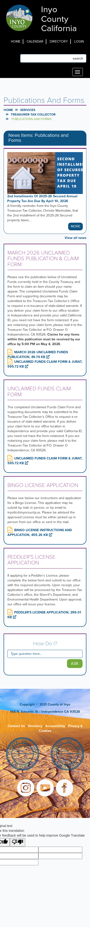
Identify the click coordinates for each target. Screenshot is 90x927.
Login (79, 41)
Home (15, 41)
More (75, 226)
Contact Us (16, 726)
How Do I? (45, 643)
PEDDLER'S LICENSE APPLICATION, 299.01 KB (44, 614)
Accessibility (55, 726)
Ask (75, 663)
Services (27, 110)
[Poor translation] (17, 842)
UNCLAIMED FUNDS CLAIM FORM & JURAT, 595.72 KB (45, 364)
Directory (59, 41)
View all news (75, 238)
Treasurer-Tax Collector (33, 114)
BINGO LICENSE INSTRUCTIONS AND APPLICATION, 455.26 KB (39, 532)
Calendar (35, 41)
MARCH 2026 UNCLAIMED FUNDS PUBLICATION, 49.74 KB (37, 354)
